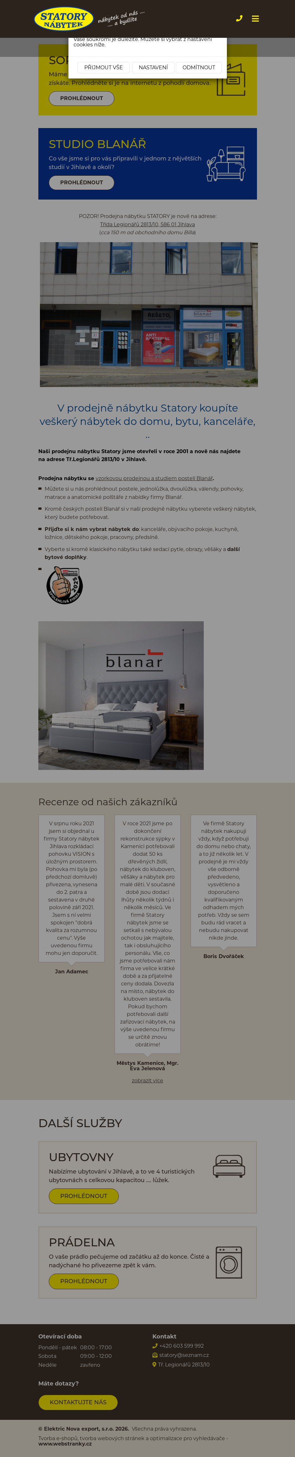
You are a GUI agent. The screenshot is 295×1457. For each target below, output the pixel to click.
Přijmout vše (103, 68)
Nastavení (153, 68)
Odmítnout (199, 68)
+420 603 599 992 (245, 18)
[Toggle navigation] (254, 19)
